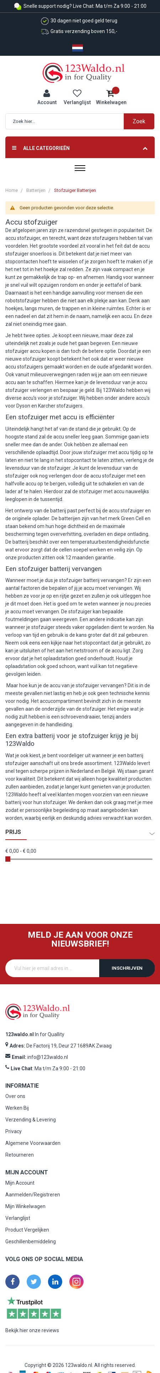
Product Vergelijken (27, 1230)
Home (11, 190)
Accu (13, 222)
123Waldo (125, 763)
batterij (58, 510)
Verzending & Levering (30, 1119)
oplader (40, 518)
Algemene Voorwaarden (32, 1143)
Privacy (13, 1131)
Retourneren (19, 1155)
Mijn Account (19, 1183)
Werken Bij (17, 1108)
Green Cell (132, 518)
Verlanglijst (17, 1218)
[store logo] (83, 72)
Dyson (23, 406)
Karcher (46, 406)
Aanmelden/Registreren (32, 1194)
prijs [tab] (13, 832)
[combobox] (83, 121)
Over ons (15, 1096)
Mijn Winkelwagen (25, 1206)
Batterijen (36, 190)
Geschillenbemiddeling (30, 1241)
